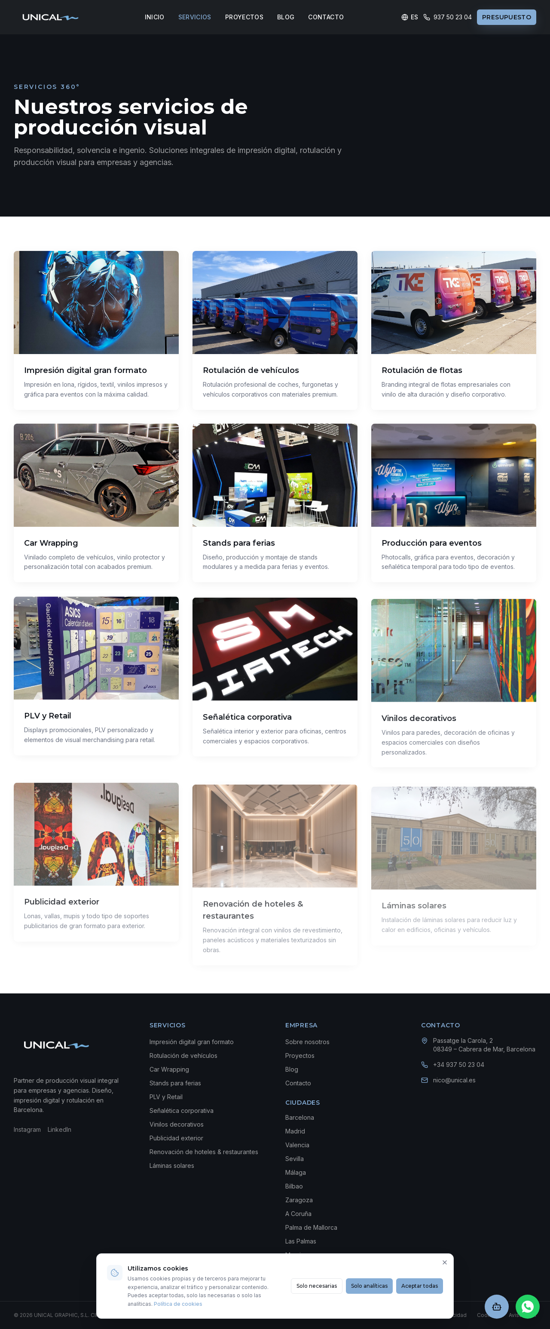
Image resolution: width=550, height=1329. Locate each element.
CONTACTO (326, 17)
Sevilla (294, 1158)
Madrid (295, 1131)
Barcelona (299, 1117)
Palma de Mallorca (311, 1227)
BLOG (285, 17)
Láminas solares (172, 1165)
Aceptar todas (419, 1286)
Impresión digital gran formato (192, 1041)
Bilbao (294, 1186)
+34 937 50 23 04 (458, 1064)
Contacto (298, 1083)
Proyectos (300, 1055)
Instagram (27, 1129)
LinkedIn (59, 1129)
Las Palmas (300, 1241)
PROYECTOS (244, 17)
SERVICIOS (194, 17)
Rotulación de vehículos (183, 1055)
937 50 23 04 (447, 17)
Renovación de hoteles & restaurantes (204, 1151)
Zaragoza (299, 1200)
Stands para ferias (175, 1083)
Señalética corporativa (182, 1110)
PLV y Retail (166, 1096)
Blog (291, 1069)
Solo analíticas (369, 1286)
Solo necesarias (316, 1286)
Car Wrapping (169, 1069)
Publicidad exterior (176, 1138)
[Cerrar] (444, 1262)
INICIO (155, 17)
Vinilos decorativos (177, 1124)
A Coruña (298, 1213)
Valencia (297, 1145)
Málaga (295, 1172)
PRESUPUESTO (506, 17)
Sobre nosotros (307, 1041)
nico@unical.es (454, 1080)
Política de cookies (178, 1304)
